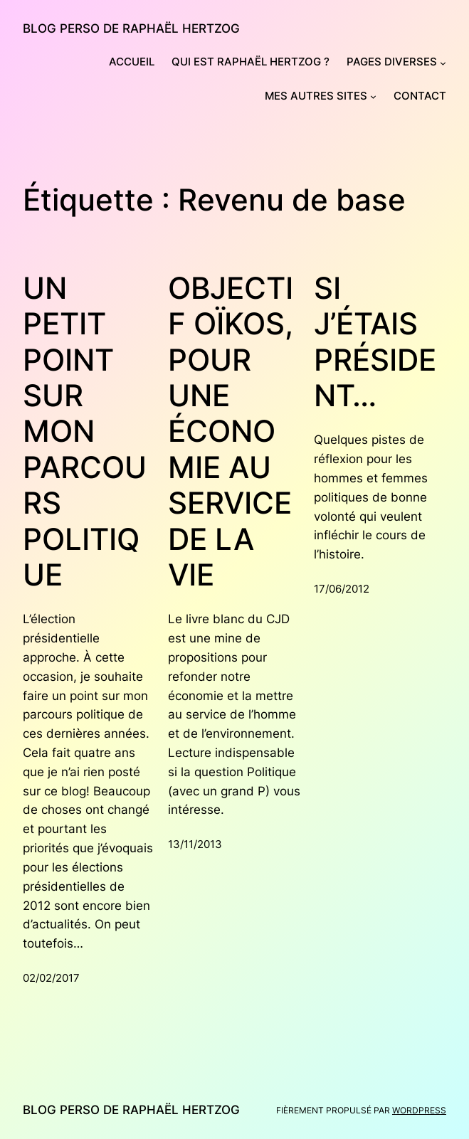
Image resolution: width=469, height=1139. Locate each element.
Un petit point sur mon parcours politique (85, 431)
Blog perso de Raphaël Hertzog (131, 28)
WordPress (419, 1110)
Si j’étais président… (375, 341)
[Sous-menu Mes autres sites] (373, 96)
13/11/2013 (195, 844)
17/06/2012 (341, 589)
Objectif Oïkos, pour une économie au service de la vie (230, 431)
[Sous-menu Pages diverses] (443, 63)
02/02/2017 (51, 978)
